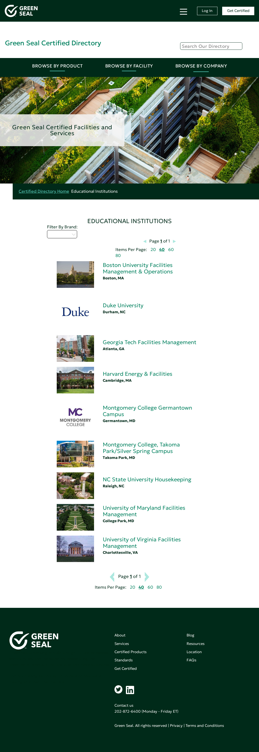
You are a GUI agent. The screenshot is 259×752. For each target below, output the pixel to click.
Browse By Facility (129, 66)
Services (121, 643)
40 (162, 249)
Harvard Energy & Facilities (137, 374)
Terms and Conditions (205, 725)
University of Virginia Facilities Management (142, 542)
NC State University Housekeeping (147, 479)
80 (118, 255)
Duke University (123, 305)
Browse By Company (201, 66)
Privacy (176, 725)
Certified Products (130, 651)
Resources (196, 643)
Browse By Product (57, 66)
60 (171, 249)
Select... (62, 234)
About (119, 635)
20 (153, 249)
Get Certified (238, 10)
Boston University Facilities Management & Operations (138, 268)
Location (194, 651)
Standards (123, 660)
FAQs (191, 660)
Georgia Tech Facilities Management (149, 342)
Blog (190, 635)
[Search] (211, 46)
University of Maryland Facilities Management (144, 511)
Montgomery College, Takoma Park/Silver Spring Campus (141, 447)
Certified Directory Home (44, 191)
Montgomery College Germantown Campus (147, 411)
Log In (207, 10)
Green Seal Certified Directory (53, 43)
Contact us (123, 705)
